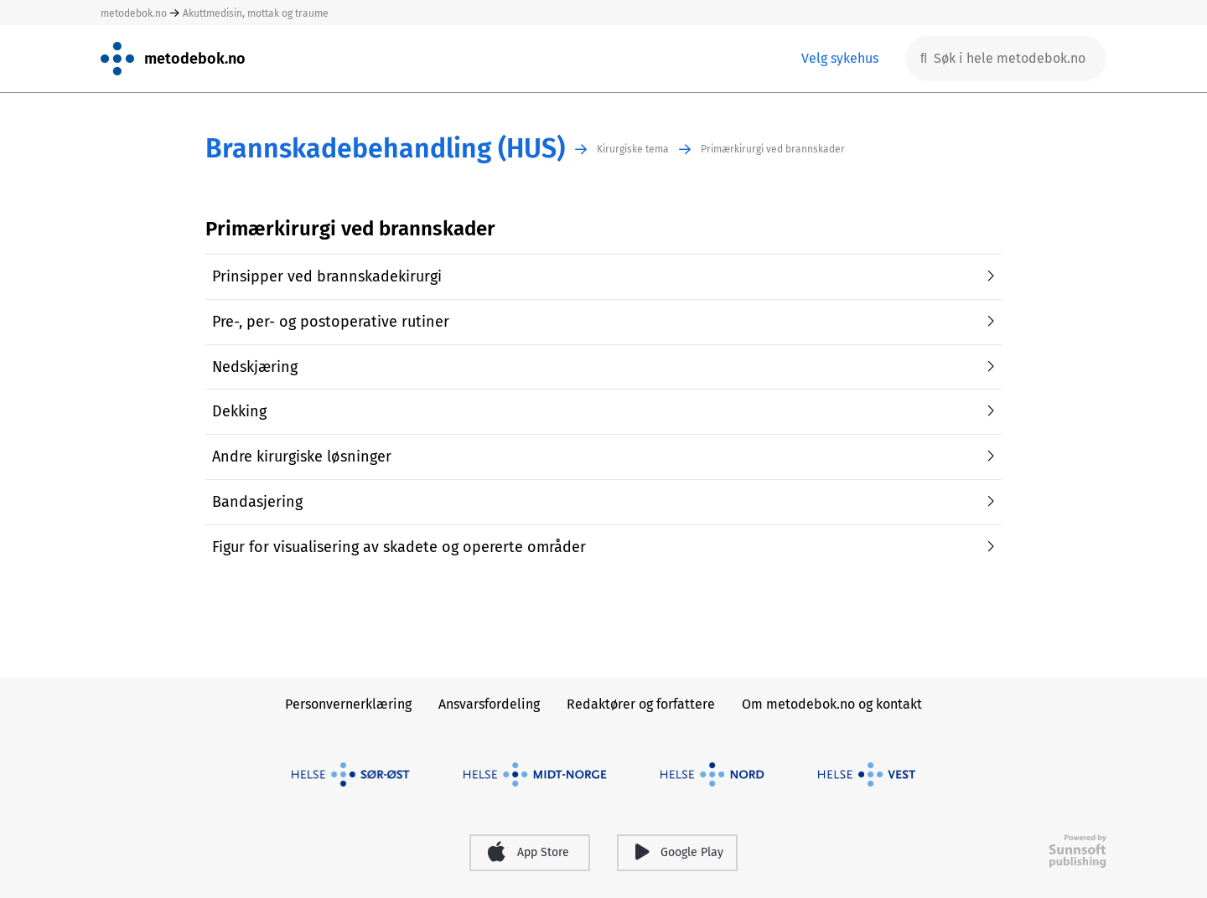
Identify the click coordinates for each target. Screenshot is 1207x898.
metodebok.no (134, 13)
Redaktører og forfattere (641, 704)
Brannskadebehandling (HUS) (385, 148)
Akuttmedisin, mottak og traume (256, 13)
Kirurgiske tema (633, 149)
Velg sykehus (839, 58)
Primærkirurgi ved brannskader (773, 149)
